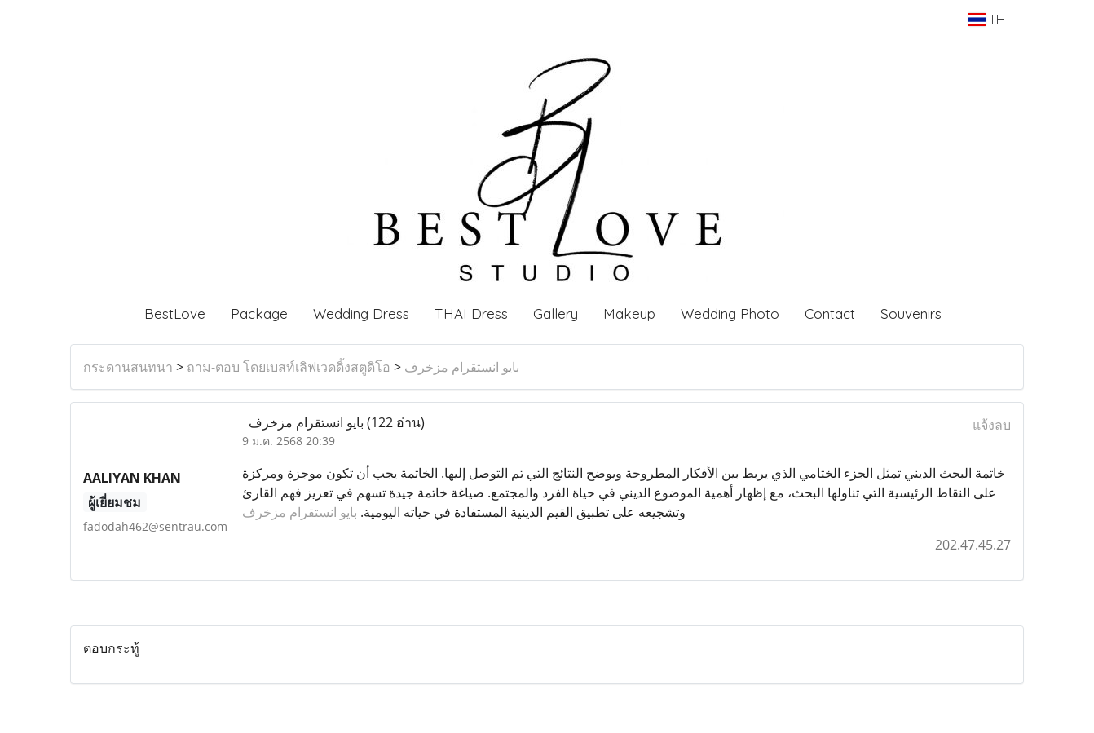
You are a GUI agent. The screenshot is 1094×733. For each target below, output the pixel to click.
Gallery (555, 313)
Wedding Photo (730, 313)
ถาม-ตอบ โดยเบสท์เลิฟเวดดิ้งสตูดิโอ (288, 367)
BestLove (174, 313)
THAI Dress (471, 313)
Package (259, 313)
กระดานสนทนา (128, 367)
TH (986, 19)
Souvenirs (911, 313)
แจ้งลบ (992, 425)
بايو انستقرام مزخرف (461, 367)
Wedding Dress (361, 313)
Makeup (629, 313)
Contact (830, 313)
